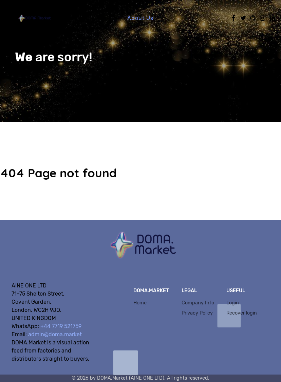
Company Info (198, 303)
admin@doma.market (55, 334)
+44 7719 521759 (60, 326)
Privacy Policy (197, 313)
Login (232, 303)
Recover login (241, 313)
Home (140, 303)
